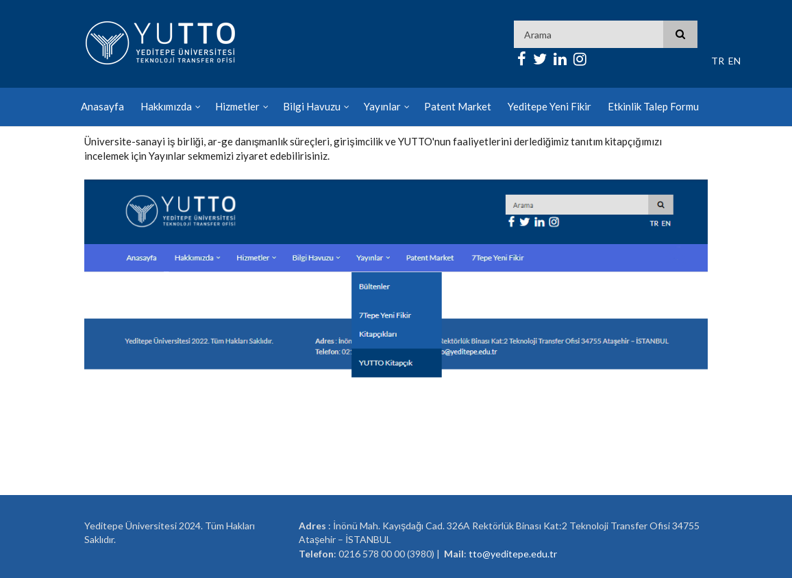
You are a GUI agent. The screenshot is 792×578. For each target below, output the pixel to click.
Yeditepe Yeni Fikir (549, 106)
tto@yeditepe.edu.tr (513, 553)
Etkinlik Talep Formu (653, 106)
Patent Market (457, 106)
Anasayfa (102, 106)
